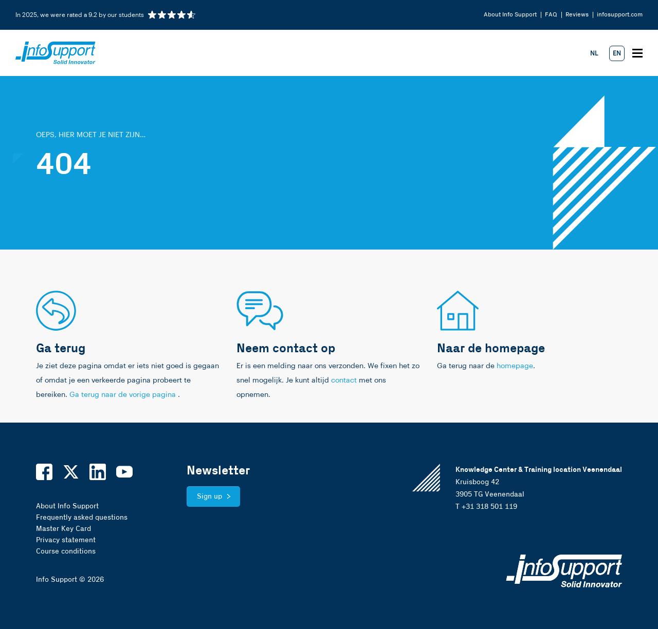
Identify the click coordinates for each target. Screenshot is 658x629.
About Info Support (510, 14)
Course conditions (66, 551)
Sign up (209, 496)
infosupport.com (620, 14)
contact (344, 380)
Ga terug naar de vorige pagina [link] (123, 394)
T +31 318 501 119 (486, 507)
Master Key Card (63, 529)
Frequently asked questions (81, 517)
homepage (515, 366)
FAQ (551, 14)
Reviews (577, 14)
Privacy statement (66, 540)
